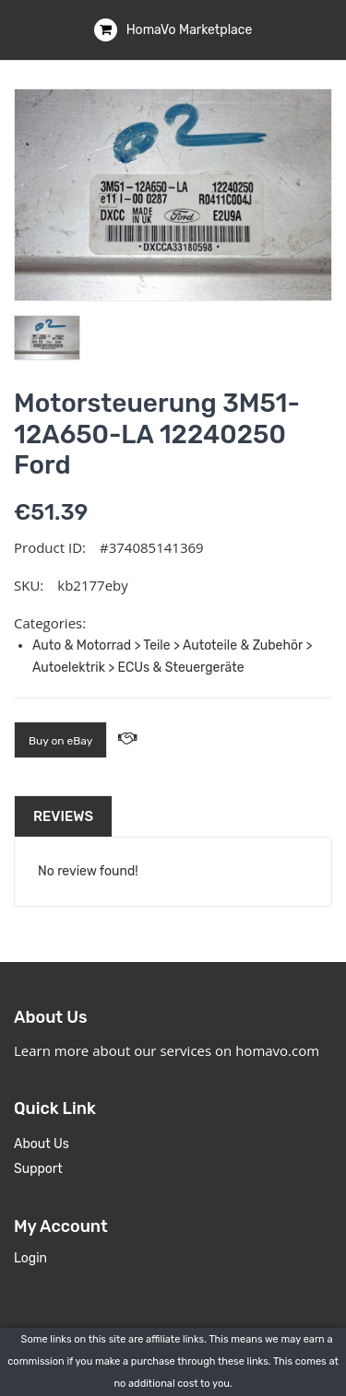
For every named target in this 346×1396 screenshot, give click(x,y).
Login (30, 1258)
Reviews (63, 816)
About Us (41, 1144)
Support (38, 1169)
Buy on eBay (60, 740)
